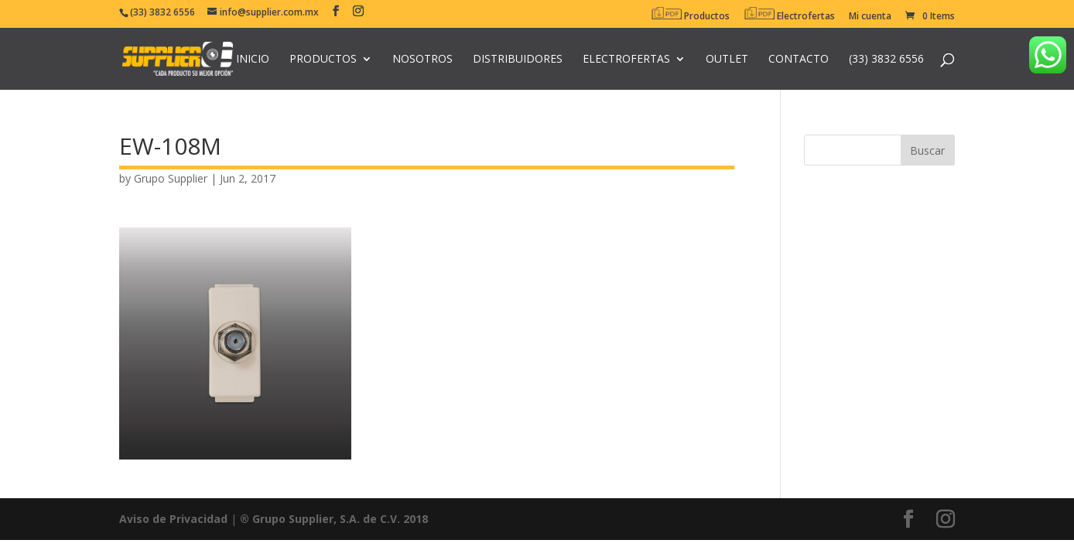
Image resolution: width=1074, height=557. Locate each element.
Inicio (252, 59)
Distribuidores (518, 59)
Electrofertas (789, 14)
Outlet (727, 59)
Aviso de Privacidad (173, 518)
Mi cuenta (870, 17)
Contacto (798, 59)
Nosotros (422, 59)
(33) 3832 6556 (886, 59)
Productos (690, 14)
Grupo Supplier (170, 178)
